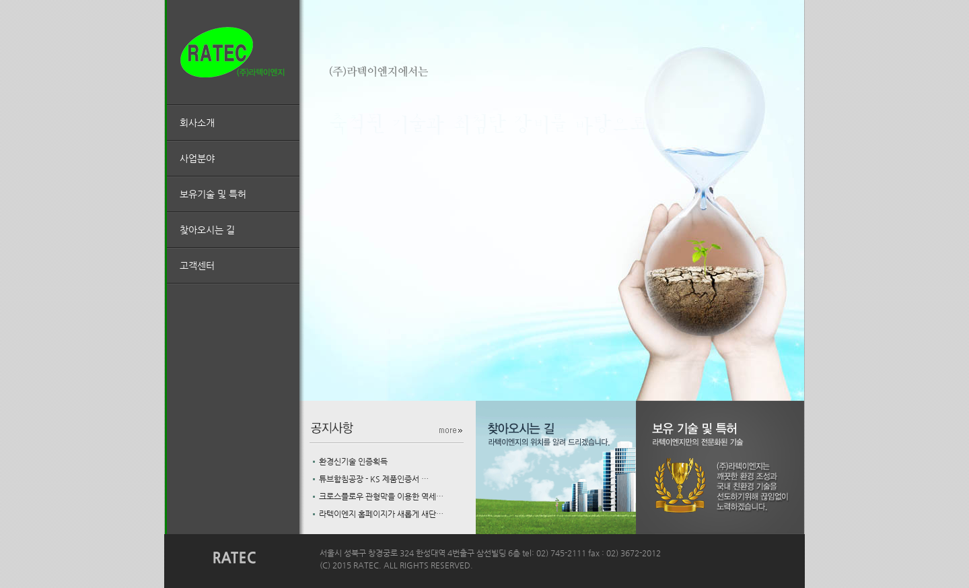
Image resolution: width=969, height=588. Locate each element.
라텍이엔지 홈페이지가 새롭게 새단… (378, 514)
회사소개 (197, 122)
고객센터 (197, 265)
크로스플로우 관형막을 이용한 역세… (378, 496)
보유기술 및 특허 (213, 194)
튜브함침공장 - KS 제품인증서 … (371, 479)
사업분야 (197, 158)
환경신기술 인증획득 (350, 461)
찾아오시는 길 (207, 229)
